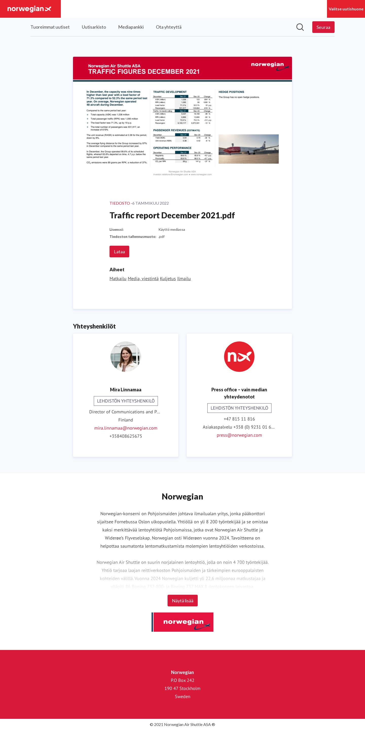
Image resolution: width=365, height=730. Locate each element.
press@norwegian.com (239, 435)
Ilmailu (184, 278)
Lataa (119, 251)
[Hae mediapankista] (300, 27)
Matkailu (118, 278)
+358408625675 (126, 436)
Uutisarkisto (94, 27)
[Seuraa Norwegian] (323, 27)
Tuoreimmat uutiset (50, 27)
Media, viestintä (143, 278)
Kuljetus (168, 278)
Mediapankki (131, 27)
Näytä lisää (182, 600)
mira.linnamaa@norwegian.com (125, 428)
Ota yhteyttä (168, 27)
